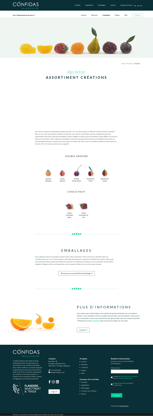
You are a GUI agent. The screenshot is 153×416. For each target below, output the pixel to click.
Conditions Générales (124, 378)
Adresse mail (116, 368)
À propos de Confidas (89, 379)
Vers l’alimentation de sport (24, 15)
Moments (94, 15)
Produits (77, 5)
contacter (96, 321)
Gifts (126, 15)
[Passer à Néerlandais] (136, 5)
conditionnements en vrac (44, 259)
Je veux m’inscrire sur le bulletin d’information (123, 384)
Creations (106, 15)
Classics (84, 15)
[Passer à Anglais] (138, 5)
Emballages (102, 5)
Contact (137, 15)
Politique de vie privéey (129, 376)
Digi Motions (124, 406)
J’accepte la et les (125, 377)
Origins (117, 15)
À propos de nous (126, 5)
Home (123, 64)
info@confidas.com (58, 372)
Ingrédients (89, 5)
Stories (113, 5)
